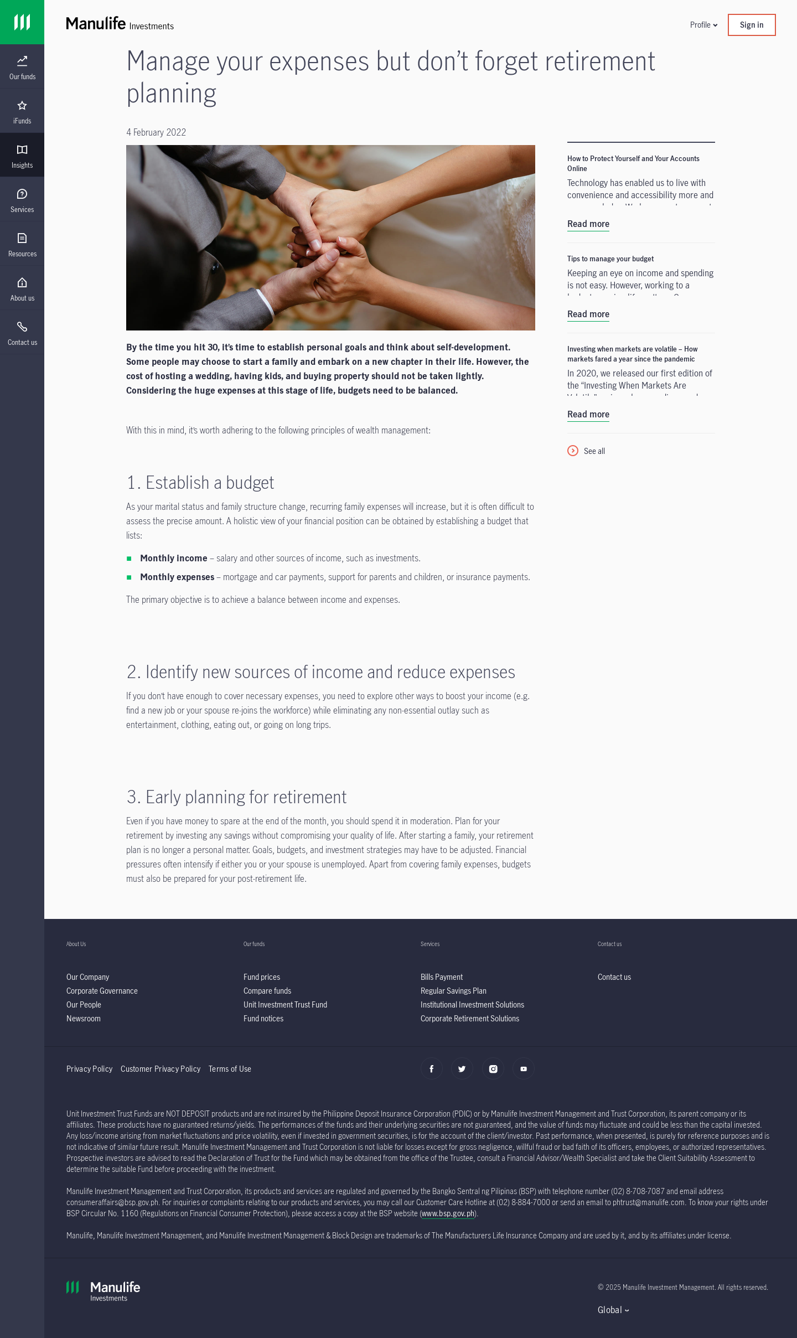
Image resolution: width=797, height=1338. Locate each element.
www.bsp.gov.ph (448, 1213)
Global (610, 1310)
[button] (703, 24)
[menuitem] (22, 68)
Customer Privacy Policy (160, 1068)
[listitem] (87, 977)
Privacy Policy (89, 1068)
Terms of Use (231, 1068)
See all (594, 451)
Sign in (752, 24)
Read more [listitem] (588, 224)
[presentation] (22, 66)
